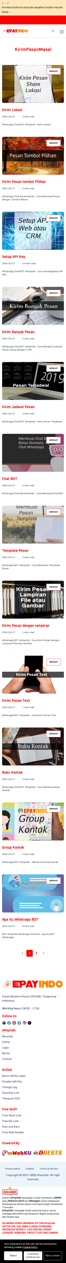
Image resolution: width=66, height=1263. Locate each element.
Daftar (6, 1042)
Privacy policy (12, 1169)
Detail (6, 12)
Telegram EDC (11, 1098)
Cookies (30, 1169)
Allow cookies (52, 1256)
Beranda (7, 1036)
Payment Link (10, 1092)
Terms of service (48, 1169)
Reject (13, 1256)
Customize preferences (33, 1255)
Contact (7, 1059)
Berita (6, 1053)
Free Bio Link (10, 1121)
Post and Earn (11, 1126)
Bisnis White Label (14, 1076)
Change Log (9, 1087)
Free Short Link (11, 1115)
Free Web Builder (13, 1132)
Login (5, 1047)
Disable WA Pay (12, 1081)
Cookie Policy (30, 1247)
